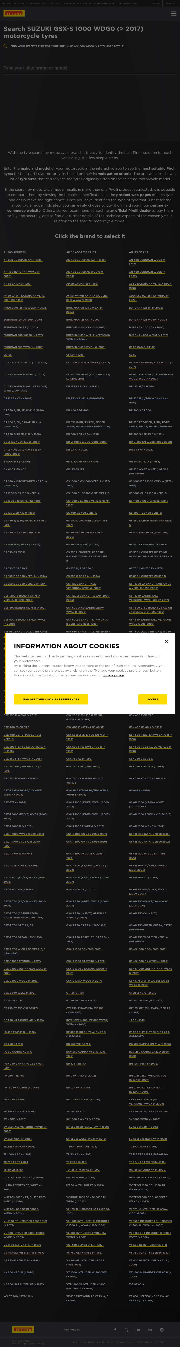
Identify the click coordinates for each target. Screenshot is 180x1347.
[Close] (166, 641)
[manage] (51, 699)
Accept (152, 699)
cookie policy (113, 675)
